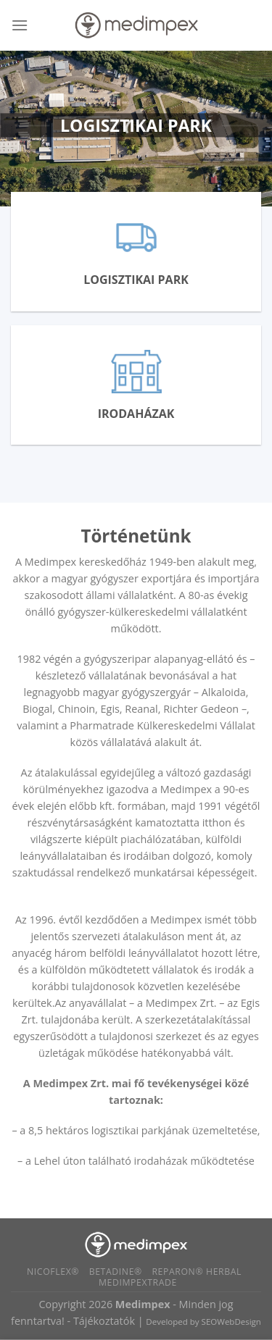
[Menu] (19, 25)
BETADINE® (115, 1271)
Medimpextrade (138, 1282)
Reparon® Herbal (197, 1271)
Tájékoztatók (104, 1321)
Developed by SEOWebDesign (203, 1321)
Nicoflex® (53, 1271)
